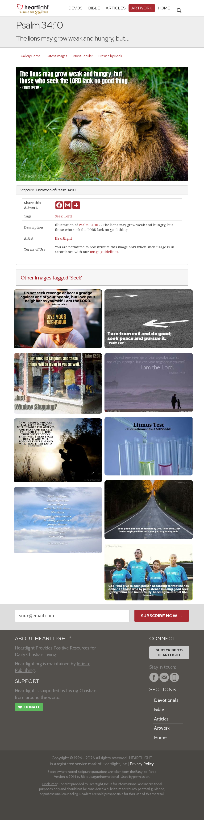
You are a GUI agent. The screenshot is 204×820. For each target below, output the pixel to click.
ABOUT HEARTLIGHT (43, 638)
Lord (68, 216)
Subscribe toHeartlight (169, 652)
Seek (58, 216)
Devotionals (166, 700)
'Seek (75, 277)
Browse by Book (110, 56)
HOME (164, 8)
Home (160, 737)
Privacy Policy (142, 763)
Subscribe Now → (162, 615)
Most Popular (82, 56)
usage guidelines (104, 252)
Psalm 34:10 (88, 225)
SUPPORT (27, 681)
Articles (116, 8)
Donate (29, 707)
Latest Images (57, 56)
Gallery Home (31, 56)
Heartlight (63, 238)
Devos (75, 8)
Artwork (141, 8)
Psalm (61, 189)
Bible (94, 8)
